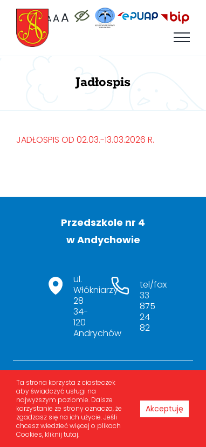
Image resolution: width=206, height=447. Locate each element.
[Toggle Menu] (182, 37)
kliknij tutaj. (62, 434)
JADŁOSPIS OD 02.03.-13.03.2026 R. (85, 140)
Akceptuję (164, 408)
